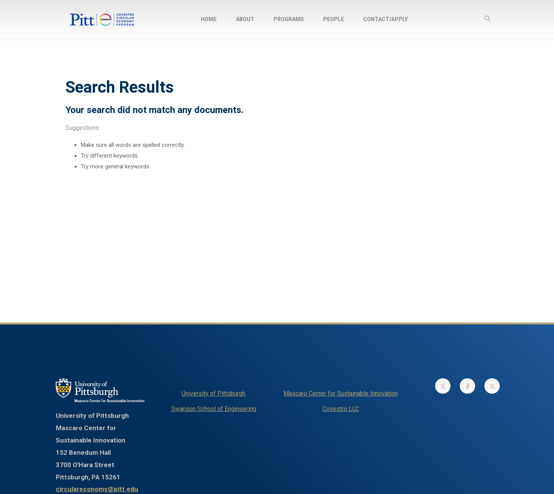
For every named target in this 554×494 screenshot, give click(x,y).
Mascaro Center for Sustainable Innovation (341, 393)
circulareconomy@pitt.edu (97, 489)
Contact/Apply (385, 19)
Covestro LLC (340, 408)
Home (209, 19)
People (333, 19)
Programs (289, 19)
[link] (443, 386)
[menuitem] (208, 19)
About (245, 19)
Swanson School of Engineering (213, 408)
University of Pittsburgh (213, 393)
